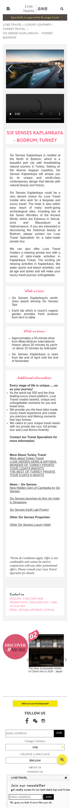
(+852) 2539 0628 (33, 598)
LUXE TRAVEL (12, 24)
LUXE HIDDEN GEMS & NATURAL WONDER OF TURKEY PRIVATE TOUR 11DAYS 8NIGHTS (33, 465)
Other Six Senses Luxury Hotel (30, 524)
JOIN (59, 732)
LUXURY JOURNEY (38, 24)
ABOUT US (35, 767)
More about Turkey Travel (26, 458)
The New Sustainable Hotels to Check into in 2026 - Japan (46, 670)
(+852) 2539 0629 (39, 602)
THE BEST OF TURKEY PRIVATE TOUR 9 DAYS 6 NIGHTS (32, 473)
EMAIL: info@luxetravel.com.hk (32, 610)
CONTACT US (35, 772)
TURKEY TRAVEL (14, 29)
